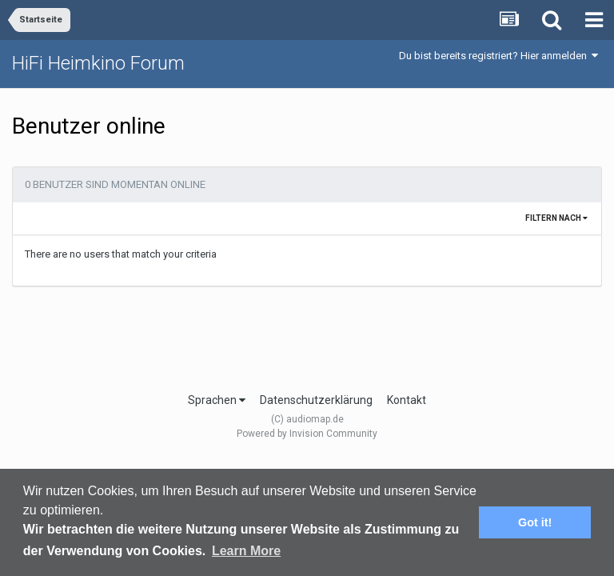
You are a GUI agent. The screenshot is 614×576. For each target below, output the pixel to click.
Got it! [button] (535, 522)
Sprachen (216, 400)
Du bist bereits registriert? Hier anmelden (498, 56)
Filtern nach (556, 218)
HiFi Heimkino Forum (98, 63)
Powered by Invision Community (307, 433)
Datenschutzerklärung (316, 400)
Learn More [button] (246, 551)
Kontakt (406, 400)
